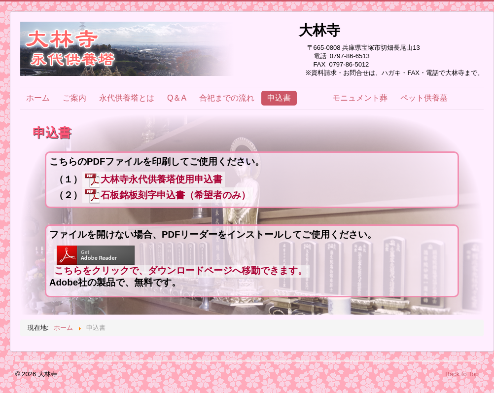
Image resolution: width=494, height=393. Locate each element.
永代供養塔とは (126, 98)
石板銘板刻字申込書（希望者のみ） (167, 195)
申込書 (279, 98)
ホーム (38, 98)
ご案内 (74, 98)
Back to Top (462, 374)
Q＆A (176, 98)
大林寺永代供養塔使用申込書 (153, 179)
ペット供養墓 (424, 98)
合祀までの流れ (226, 98)
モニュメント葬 (360, 98)
